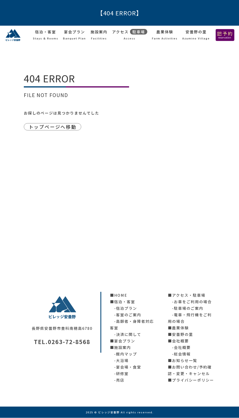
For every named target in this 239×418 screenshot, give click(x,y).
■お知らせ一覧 (182, 360)
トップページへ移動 (54, 126)
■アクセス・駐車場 (186, 295)
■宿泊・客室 (122, 302)
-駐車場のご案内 (185, 308)
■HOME (118, 295)
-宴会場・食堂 (125, 367)
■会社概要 (178, 341)
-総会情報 (179, 354)
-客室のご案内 (125, 315)
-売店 (117, 380)
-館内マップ (123, 354)
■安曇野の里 (180, 334)
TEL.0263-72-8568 (62, 342)
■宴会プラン (122, 341)
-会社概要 (179, 347)
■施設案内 (120, 347)
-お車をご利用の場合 (190, 302)
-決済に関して (125, 334)
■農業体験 (178, 328)
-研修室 (119, 373)
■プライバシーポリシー (191, 380)
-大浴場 (119, 360)
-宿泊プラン (123, 308)
